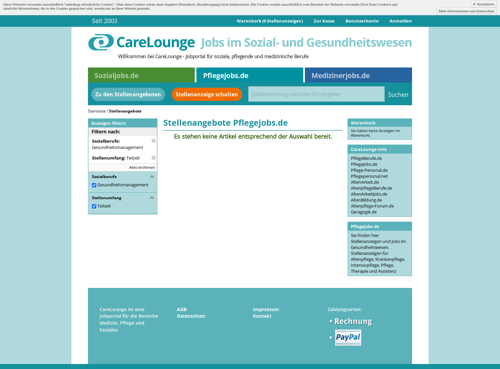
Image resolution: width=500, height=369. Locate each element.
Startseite (97, 111)
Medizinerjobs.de (341, 75)
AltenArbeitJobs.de (369, 194)
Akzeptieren (485, 4)
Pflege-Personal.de (369, 170)
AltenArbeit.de (365, 182)
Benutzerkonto (362, 21)
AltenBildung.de (366, 200)
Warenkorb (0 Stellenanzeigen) (270, 21)
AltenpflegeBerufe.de (371, 188)
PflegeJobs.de (364, 164)
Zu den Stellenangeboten (128, 94)
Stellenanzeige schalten (207, 94)
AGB (182, 309)
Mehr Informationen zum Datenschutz (466, 11)
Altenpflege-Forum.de (372, 206)
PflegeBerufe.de (366, 158)
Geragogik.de (364, 212)
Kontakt (262, 316)
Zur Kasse (324, 21)
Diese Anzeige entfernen (153, 141)
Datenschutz (191, 316)
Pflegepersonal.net (369, 176)
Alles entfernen (142, 167)
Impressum (266, 309)
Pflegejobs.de (225, 75)
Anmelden (401, 21)
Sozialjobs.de (117, 75)
